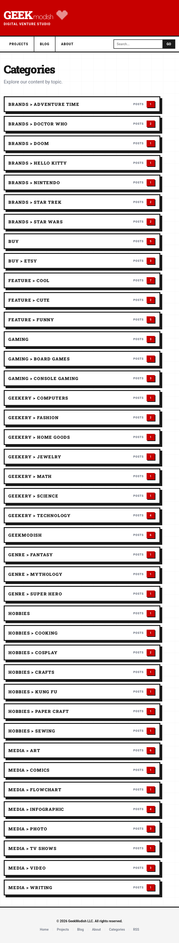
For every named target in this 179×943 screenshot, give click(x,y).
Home (44, 929)
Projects (18, 44)
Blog (44, 44)
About (67, 44)
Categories (117, 929)
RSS (136, 929)
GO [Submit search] (169, 44)
